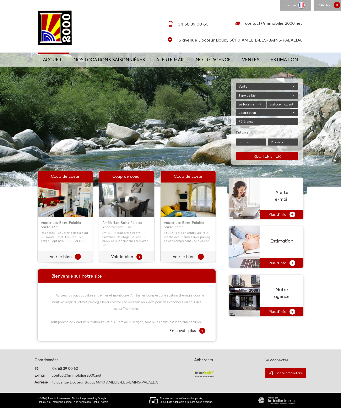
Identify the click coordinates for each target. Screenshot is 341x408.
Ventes (250, 59)
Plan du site (44, 402)
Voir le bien (65, 256)
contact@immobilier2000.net (273, 23)
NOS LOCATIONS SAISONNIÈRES (109, 59)
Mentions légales (62, 402)
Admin (104, 402)
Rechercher (267, 156)
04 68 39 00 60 (193, 24)
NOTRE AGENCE (213, 59)
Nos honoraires (82, 402)
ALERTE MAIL (170, 59)
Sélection (325, 5)
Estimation (284, 59)
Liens (96, 402)
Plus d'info (281, 214)
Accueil (52, 59)
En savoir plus (187, 331)
